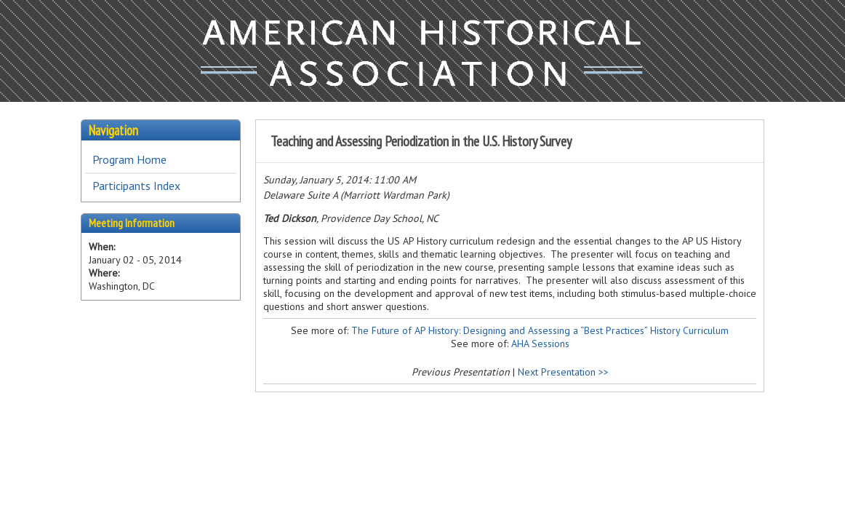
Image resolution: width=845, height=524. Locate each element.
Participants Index (136, 185)
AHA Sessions (540, 343)
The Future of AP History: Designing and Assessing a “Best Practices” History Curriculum (540, 330)
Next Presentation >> (563, 371)
